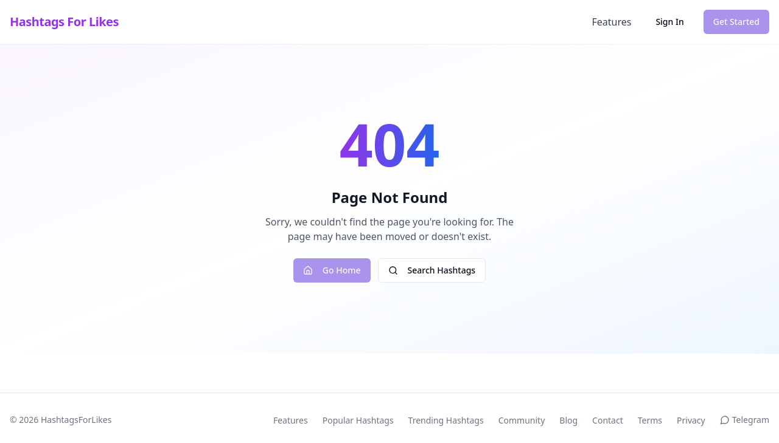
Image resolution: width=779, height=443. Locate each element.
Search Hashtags (432, 270)
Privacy (691, 420)
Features (611, 22)
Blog (568, 420)
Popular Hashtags (358, 420)
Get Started (736, 21)
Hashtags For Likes (64, 21)
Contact (607, 420)
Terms (650, 420)
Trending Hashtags (446, 420)
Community (521, 420)
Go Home (332, 270)
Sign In (669, 21)
